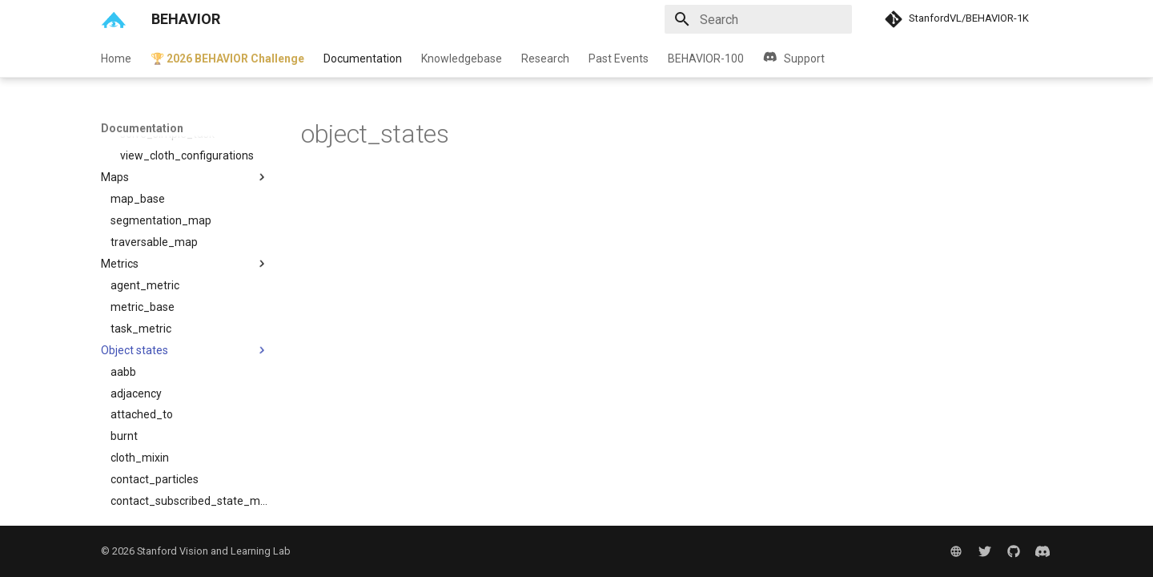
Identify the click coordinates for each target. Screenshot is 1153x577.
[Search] (758, 19)
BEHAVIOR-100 (706, 58)
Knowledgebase (461, 58)
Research (545, 58)
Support (794, 58)
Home (116, 58)
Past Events (619, 58)
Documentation (362, 58)
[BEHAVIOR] (113, 19)
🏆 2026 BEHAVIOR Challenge (227, 58)
